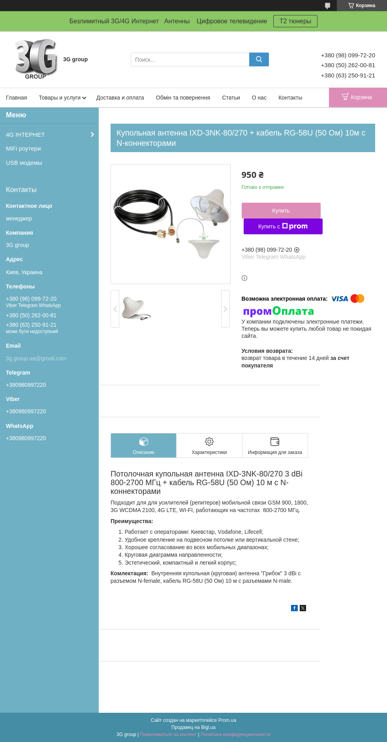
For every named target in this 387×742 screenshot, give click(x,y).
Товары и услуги (60, 97)
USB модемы (24, 162)
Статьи (231, 97)
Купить (280, 210)
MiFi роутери (23, 148)
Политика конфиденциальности (236, 734)
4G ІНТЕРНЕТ (25, 134)
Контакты (290, 97)
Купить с (283, 226)
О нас (259, 97)
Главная (16, 97)
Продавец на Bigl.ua (193, 727)
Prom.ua (227, 720)
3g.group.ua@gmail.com (36, 358)
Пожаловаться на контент (168, 734)
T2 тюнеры (296, 21)
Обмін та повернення (183, 97)
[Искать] (259, 59)
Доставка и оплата (120, 97)
